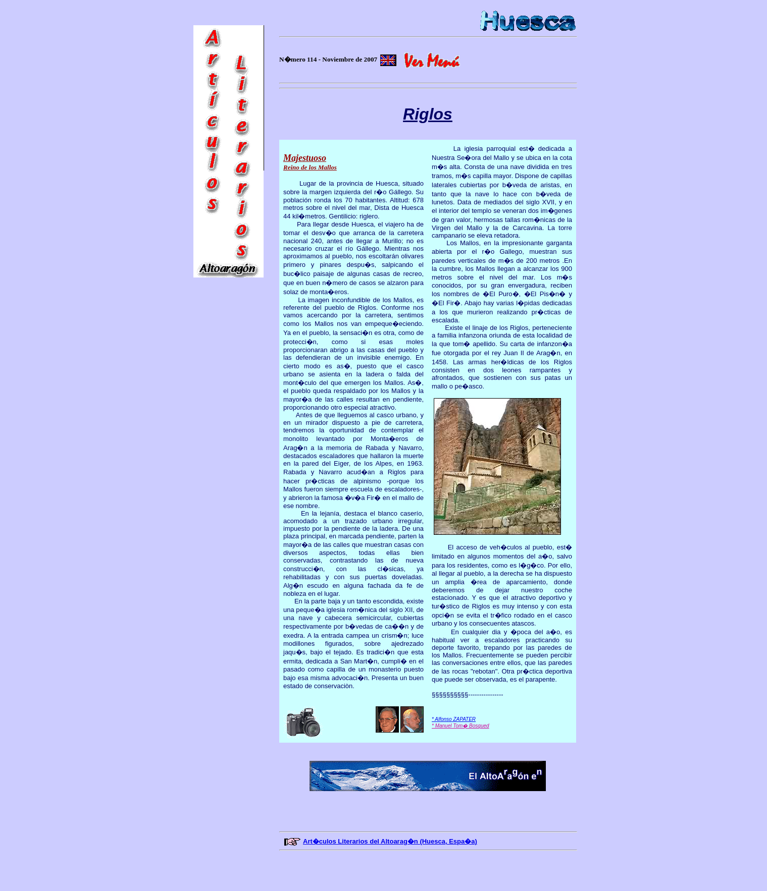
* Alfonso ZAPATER (454, 719)
